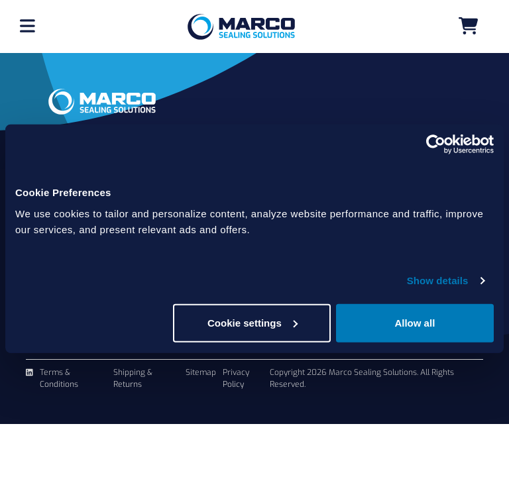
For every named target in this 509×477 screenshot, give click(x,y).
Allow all (414, 322)
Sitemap (201, 372)
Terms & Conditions (59, 378)
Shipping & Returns (132, 378)
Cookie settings (252, 322)
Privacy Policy (236, 378)
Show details (438, 280)
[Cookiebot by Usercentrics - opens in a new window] (436, 144)
